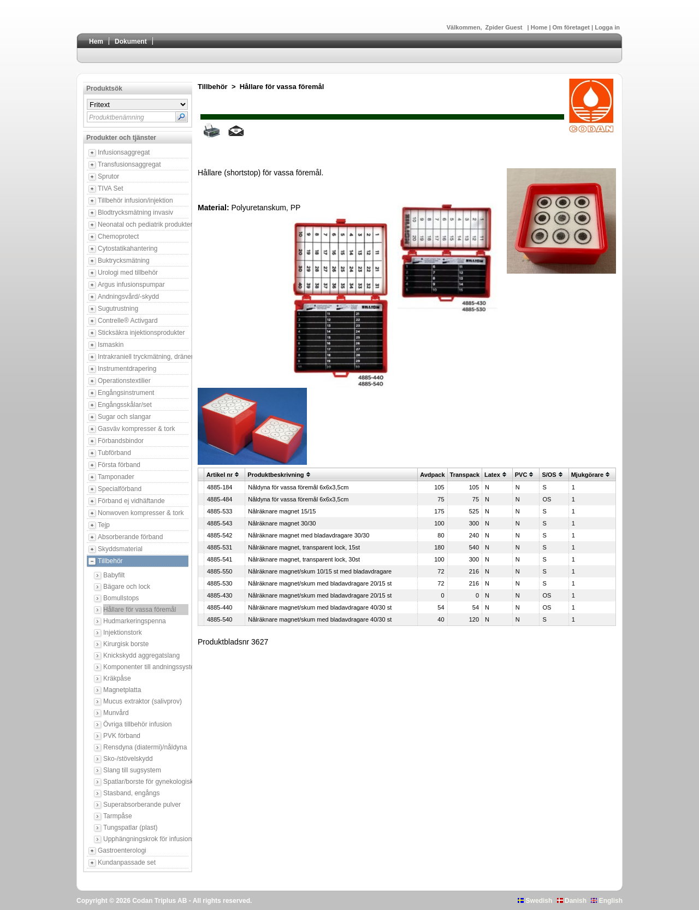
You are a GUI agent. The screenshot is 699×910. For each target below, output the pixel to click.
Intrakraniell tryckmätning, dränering (143, 357)
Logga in (607, 27)
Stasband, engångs (131, 793)
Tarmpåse (117, 816)
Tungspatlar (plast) (130, 827)
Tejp (104, 525)
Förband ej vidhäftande (131, 501)
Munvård (116, 713)
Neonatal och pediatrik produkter (143, 224)
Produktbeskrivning (275, 474)
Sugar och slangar (124, 417)
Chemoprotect (118, 236)
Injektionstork (122, 632)
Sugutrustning (118, 308)
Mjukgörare (587, 474)
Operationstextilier (124, 381)
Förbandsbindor (121, 441)
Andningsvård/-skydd (128, 296)
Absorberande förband (130, 537)
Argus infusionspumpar (131, 284)
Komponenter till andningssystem (145, 667)
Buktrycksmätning (124, 260)
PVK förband (121, 736)
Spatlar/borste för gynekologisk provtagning (145, 781)
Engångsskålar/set (125, 405)
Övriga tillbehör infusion (137, 724)
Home (540, 27)
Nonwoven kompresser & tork (140, 513)
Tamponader (116, 477)
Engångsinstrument (126, 393)
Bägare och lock (126, 586)
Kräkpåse (117, 678)
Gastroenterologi (122, 850)
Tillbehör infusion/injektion (135, 200)
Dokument (131, 41)
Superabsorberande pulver (142, 804)
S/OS (549, 474)
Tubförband (114, 453)
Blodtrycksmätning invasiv (135, 212)
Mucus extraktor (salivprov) (142, 701)
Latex (492, 474)
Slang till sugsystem (132, 770)
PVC (521, 474)
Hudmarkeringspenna (134, 621)
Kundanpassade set (127, 862)
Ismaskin (110, 344)
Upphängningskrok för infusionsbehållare (145, 839)
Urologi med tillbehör (128, 272)
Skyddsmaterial (120, 549)
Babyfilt (114, 575)
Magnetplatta (122, 690)
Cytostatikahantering (127, 248)
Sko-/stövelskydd (128, 759)
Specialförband (119, 489)
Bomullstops (121, 598)
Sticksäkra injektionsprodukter (141, 332)
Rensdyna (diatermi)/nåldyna (145, 747)
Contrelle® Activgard (128, 320)
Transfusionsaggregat (129, 164)
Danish (572, 901)
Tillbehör (110, 561)
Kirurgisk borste (126, 644)
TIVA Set (110, 188)
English (607, 901)
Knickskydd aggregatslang (141, 655)
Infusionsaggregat (124, 152)
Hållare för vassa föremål (139, 609)
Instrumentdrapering (127, 369)
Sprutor (108, 176)
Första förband (119, 465)
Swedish (535, 901)
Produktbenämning (116, 117)
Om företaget (572, 27)
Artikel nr (219, 474)
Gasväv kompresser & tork (136, 429)
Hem (96, 41)
